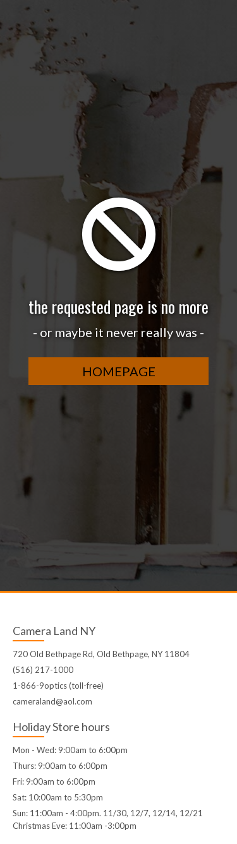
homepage (118, 371)
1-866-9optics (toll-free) (58, 686)
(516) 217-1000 (43, 670)
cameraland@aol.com (52, 701)
